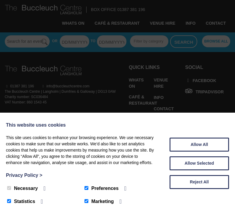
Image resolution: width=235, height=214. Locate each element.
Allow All (199, 144)
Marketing (99, 201)
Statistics (21, 201)
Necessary (22, 188)
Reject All (199, 182)
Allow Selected (199, 163)
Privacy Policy (24, 175)
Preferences (101, 188)
